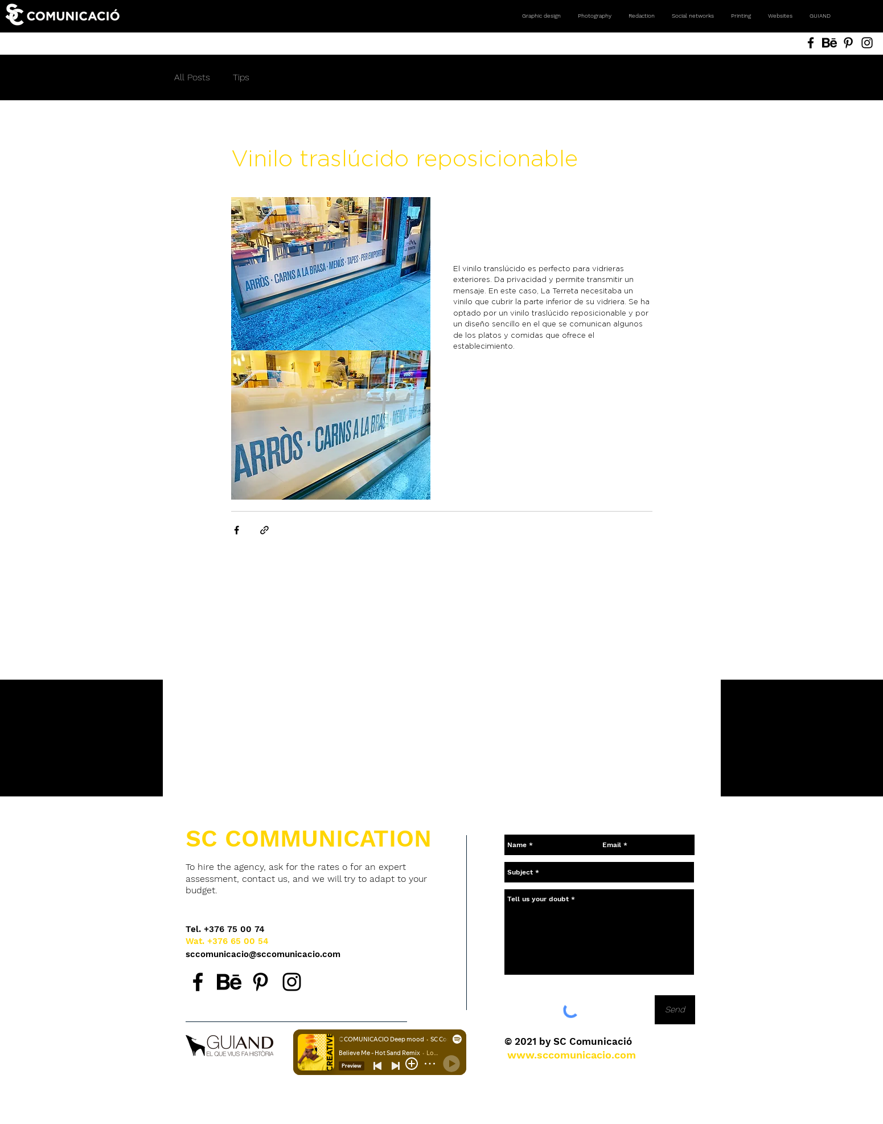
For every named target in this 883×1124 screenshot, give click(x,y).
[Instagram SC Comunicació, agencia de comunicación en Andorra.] (292, 982)
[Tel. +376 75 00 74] (225, 929)
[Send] (675, 1009)
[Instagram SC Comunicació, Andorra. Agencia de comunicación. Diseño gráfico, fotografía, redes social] (867, 42)
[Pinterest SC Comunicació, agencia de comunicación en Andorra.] (260, 982)
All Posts (192, 77)
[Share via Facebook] (236, 530)
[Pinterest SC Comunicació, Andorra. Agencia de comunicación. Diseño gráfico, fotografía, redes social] (848, 42)
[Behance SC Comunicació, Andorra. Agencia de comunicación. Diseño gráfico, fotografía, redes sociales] (829, 42)
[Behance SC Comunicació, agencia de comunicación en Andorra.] (229, 982)
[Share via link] (264, 530)
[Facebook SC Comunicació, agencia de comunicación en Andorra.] (198, 982)
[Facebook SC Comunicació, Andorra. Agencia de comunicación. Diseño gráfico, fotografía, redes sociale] (810, 42)
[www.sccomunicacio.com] (571, 1055)
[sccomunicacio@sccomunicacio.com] (264, 954)
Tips (241, 77)
